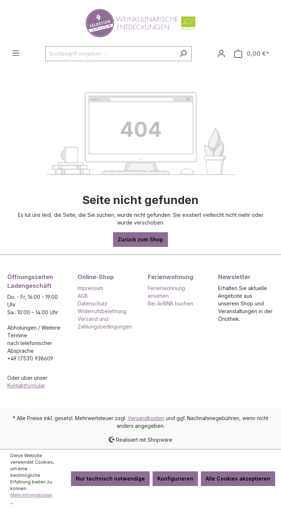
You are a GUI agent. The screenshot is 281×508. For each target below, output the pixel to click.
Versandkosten (146, 418)
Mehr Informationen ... (31, 498)
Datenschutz (93, 303)
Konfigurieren (175, 478)
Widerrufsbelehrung (102, 311)
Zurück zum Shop (140, 239)
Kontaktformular (26, 385)
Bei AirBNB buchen (170, 303)
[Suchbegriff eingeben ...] (110, 53)
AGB (83, 296)
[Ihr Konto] (221, 53)
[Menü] (15, 53)
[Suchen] (183, 53)
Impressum (90, 288)
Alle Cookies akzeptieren (238, 478)
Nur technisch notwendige (110, 478)
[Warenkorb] (252, 54)
